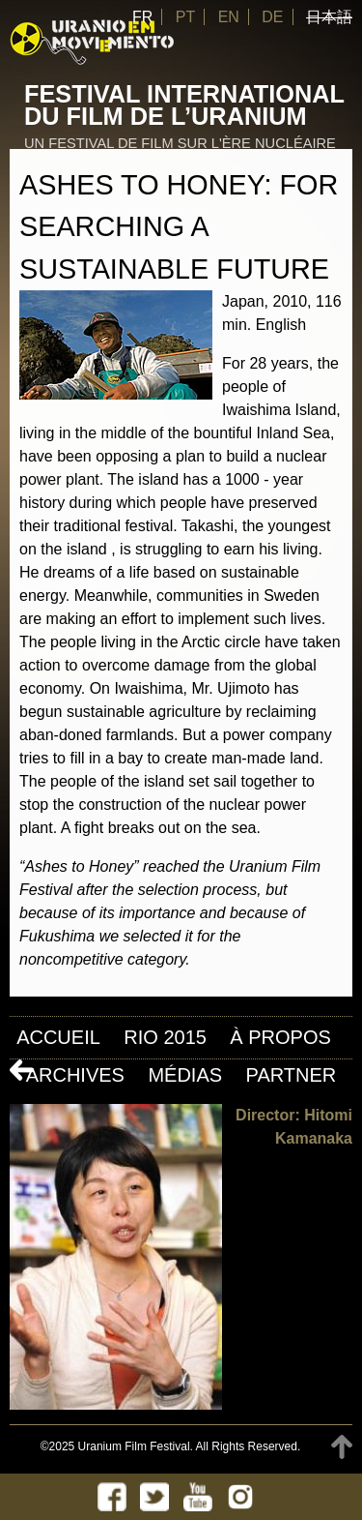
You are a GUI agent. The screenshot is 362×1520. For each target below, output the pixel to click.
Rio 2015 (165, 1037)
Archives (75, 1075)
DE (272, 17)
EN (228, 17)
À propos (280, 1037)
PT (185, 17)
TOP (341, 1447)
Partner (291, 1075)
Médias (185, 1075)
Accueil (58, 1037)
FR (142, 17)
